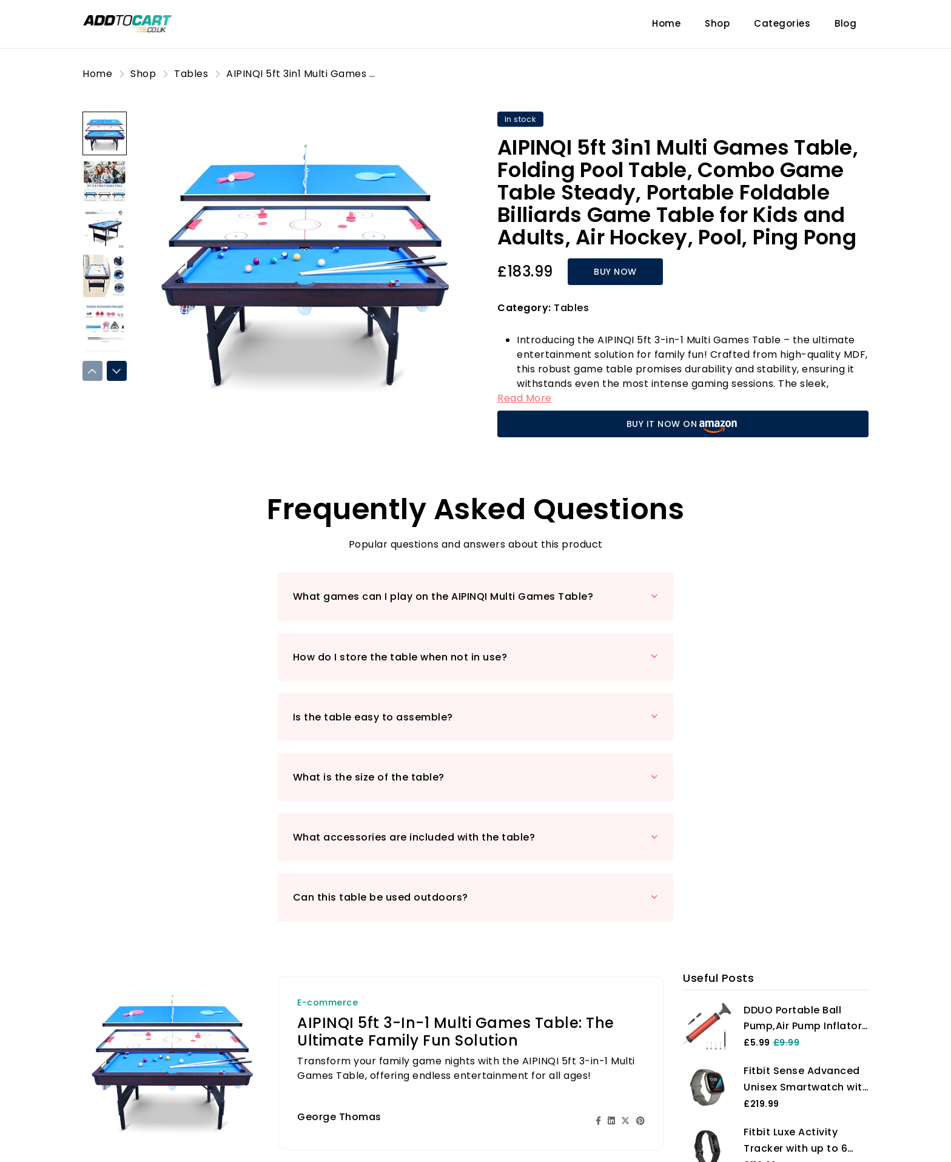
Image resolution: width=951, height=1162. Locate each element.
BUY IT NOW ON (683, 425)
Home (666, 23)
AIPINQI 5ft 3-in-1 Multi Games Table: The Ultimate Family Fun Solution (455, 851)
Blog (845, 23)
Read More (524, 398)
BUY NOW (614, 272)
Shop (717, 23)
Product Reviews (340, 1140)
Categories (782, 23)
